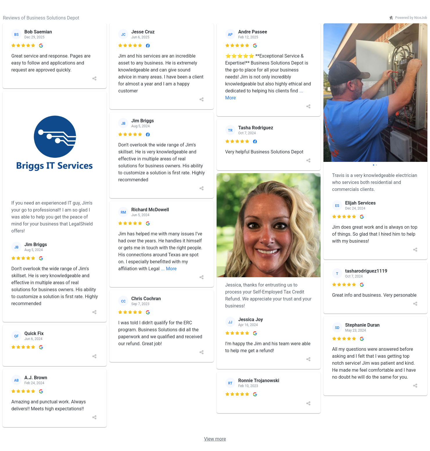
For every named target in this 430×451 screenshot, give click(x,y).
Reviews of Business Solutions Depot (41, 18)
